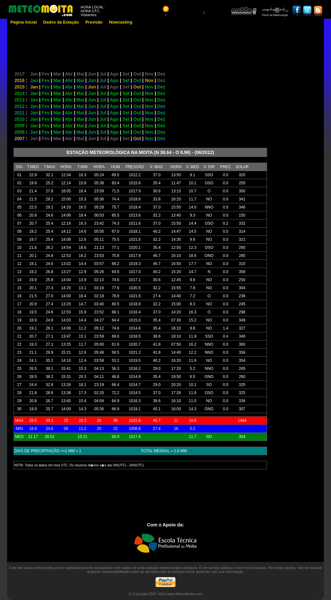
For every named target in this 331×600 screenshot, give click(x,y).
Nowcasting (120, 22)
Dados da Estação (61, 22)
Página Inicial (23, 22)
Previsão (93, 22)
